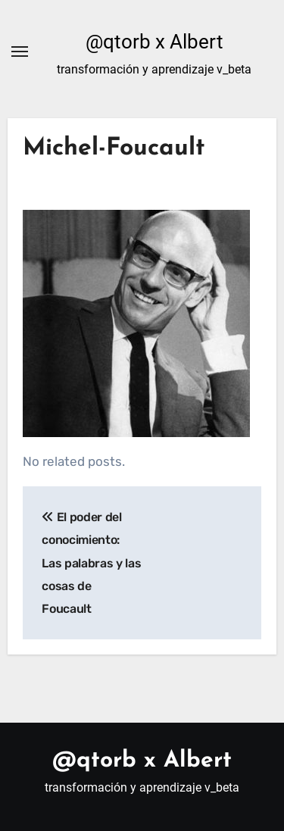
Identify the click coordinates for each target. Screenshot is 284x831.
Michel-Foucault (114, 148)
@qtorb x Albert (154, 41)
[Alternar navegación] (20, 51)
